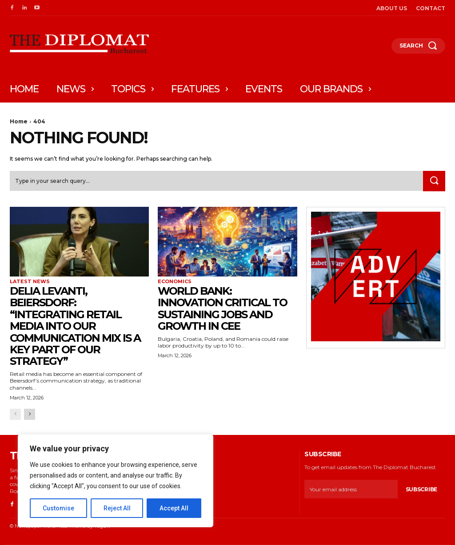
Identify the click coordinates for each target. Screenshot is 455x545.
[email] (350, 489)
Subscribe (421, 489)
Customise (58, 508)
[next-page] (29, 414)
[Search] (433, 181)
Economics (175, 281)
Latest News (30, 281)
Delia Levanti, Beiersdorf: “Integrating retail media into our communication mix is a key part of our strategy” (75, 325)
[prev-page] (15, 414)
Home (19, 121)
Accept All (174, 508)
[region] (115, 480)
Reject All (117, 508)
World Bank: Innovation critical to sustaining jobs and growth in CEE (222, 308)
